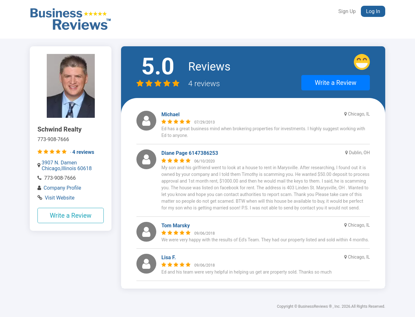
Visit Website (60, 198)
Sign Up (347, 11)
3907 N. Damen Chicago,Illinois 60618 (67, 165)
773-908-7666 (60, 178)
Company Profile (62, 188)
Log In (373, 11)
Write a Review (70, 215)
